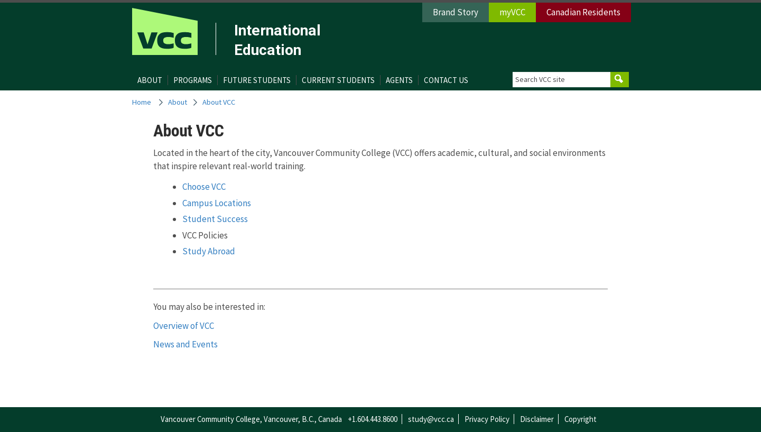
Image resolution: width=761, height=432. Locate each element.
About (149, 80)
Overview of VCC (183, 326)
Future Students (257, 80)
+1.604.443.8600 (372, 419)
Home (141, 102)
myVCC (512, 12)
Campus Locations (216, 203)
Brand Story (455, 12)
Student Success (215, 219)
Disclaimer (537, 419)
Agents (399, 80)
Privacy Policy (487, 419)
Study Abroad (208, 251)
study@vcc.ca (431, 419)
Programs (192, 80)
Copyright (580, 419)
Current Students (338, 80)
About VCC (218, 102)
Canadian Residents (583, 12)
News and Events (185, 344)
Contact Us (446, 80)
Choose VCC (204, 186)
